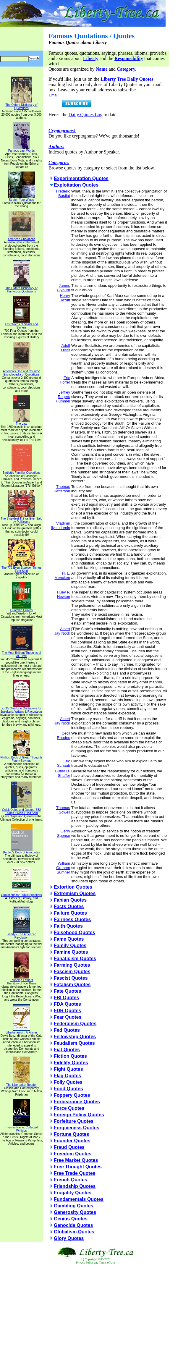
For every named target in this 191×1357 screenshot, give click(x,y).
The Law (21, 422)
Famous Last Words (21, 149)
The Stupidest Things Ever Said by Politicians (21, 518)
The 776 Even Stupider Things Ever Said (21, 567)
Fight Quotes (68, 1069)
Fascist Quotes (71, 978)
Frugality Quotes (72, 1192)
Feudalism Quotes (74, 1043)
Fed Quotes (67, 1030)
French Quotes (70, 1179)
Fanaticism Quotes (75, 958)
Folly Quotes (68, 1082)
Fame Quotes (69, 939)
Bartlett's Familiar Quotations (21, 471)
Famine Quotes (71, 952)
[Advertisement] (95, 1310)
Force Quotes (69, 1108)
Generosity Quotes (75, 1212)
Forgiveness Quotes (76, 1127)
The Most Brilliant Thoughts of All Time (21, 653)
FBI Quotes (66, 997)
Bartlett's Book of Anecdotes (21, 851)
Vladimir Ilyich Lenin (60, 525)
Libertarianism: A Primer (21, 1031)
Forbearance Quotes (77, 1101)
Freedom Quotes (72, 1153)
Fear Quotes (67, 1017)
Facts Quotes (69, 906)
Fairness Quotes (72, 919)
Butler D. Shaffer (62, 773)
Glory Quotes (69, 1238)
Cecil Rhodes (63, 735)
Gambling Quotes (73, 1205)
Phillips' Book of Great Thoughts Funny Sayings (21, 757)
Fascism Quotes (72, 971)
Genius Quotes (71, 1218)
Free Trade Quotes (75, 1173)
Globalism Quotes (74, 1231)
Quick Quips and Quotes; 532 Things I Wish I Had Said (21, 810)
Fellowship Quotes (75, 1036)
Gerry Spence (63, 833)
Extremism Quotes (75, 893)
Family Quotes (70, 945)
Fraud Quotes (69, 1147)
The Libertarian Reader (21, 1083)
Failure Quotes (70, 913)
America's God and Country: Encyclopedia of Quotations (21, 371)
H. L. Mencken (62, 575)
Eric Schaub (63, 763)
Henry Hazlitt (64, 297)
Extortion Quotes (73, 886)
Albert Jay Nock (62, 631)
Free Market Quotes (76, 1160)
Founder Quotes (72, 1140)
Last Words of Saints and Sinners (21, 324)
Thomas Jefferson (62, 488)
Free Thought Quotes (78, 1166)
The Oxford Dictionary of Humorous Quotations (21, 288)
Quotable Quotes (21, 609)
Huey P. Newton (63, 594)
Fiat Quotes (67, 1049)
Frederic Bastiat (63, 193)
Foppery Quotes (72, 1095)
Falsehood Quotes (74, 932)
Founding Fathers (21, 979)
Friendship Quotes (75, 1186)
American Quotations (21, 238)
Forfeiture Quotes (73, 1121)
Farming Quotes (72, 965)
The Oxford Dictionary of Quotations (21, 105)
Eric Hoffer (65, 380)
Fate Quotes (67, 991)
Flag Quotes (67, 1075)
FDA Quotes (67, 1004)
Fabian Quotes (70, 899)
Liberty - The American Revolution (21, 934)
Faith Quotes (68, 926)
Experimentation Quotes (81, 178)
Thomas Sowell (63, 810)
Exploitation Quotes (76, 184)
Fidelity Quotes (71, 1062)
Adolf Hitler (65, 347)
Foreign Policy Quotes (79, 1114)
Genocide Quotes (73, 1225)
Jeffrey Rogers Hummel (63, 396)
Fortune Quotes (71, 1134)
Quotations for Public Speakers (21, 894)
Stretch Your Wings (21, 198)
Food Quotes (68, 1088)
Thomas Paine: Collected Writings (21, 1127)
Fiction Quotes (70, 1056)
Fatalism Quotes (72, 984)
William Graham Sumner (63, 867)
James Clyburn (63, 287)
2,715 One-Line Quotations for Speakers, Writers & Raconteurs (21, 708)
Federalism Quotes (75, 1023)
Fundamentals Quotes (78, 1199)
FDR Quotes (67, 1010)
